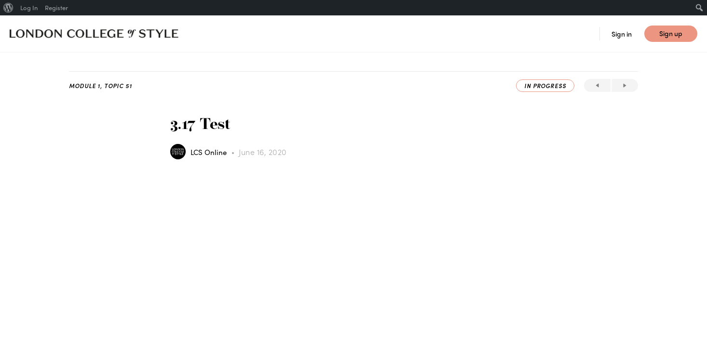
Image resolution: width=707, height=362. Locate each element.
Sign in (622, 34)
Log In (29, 7)
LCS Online (209, 152)
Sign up (670, 33)
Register (56, 7)
